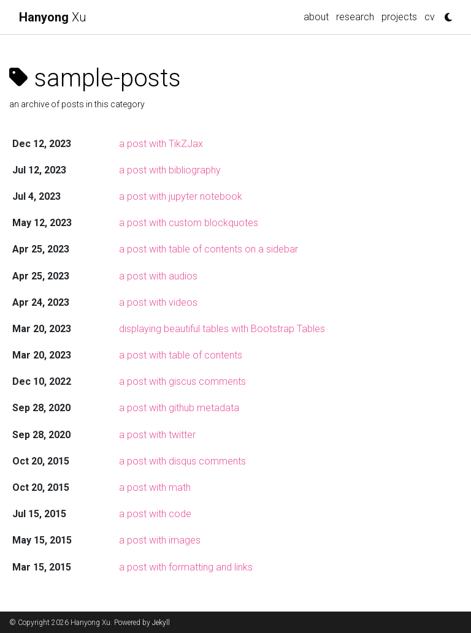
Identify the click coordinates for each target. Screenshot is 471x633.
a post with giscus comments (182, 381)
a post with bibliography (170, 170)
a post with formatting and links (186, 567)
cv (429, 17)
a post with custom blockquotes (188, 223)
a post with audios (158, 276)
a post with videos (158, 302)
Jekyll (161, 622)
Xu (52, 17)
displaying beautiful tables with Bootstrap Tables (222, 329)
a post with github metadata (179, 408)
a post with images (160, 540)
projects (399, 17)
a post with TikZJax (161, 144)
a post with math (155, 487)
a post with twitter (157, 435)
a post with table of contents (180, 355)
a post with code (155, 514)
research (355, 17)
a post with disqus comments (182, 461)
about (316, 17)
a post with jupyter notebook (180, 196)
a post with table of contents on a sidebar (208, 249)
